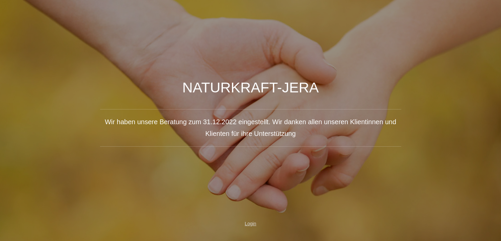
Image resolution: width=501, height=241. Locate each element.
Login (250, 223)
